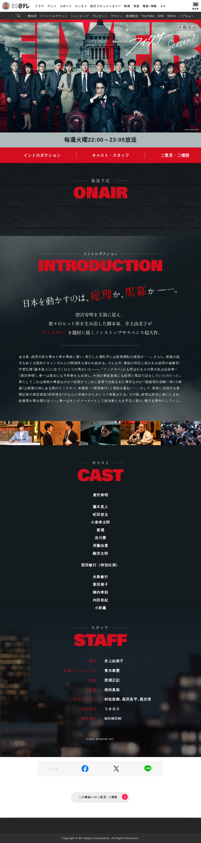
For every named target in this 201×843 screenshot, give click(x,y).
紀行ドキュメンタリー (105, 6)
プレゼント (100, 16)
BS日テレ (20, 6)
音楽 (136, 6)
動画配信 (132, 16)
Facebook (84, 768)
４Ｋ (163, 6)
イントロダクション (42, 155)
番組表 (32, 16)
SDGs (171, 16)
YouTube (148, 16)
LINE (147, 768)
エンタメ (81, 6)
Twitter (116, 768)
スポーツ (66, 6)
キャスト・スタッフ (110, 155)
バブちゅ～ (186, 16)
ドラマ (39, 6)
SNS (161, 16)
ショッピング (80, 16)
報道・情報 (150, 6)
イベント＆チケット (54, 16)
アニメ (52, 6)
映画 (127, 6)
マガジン (117, 16)
